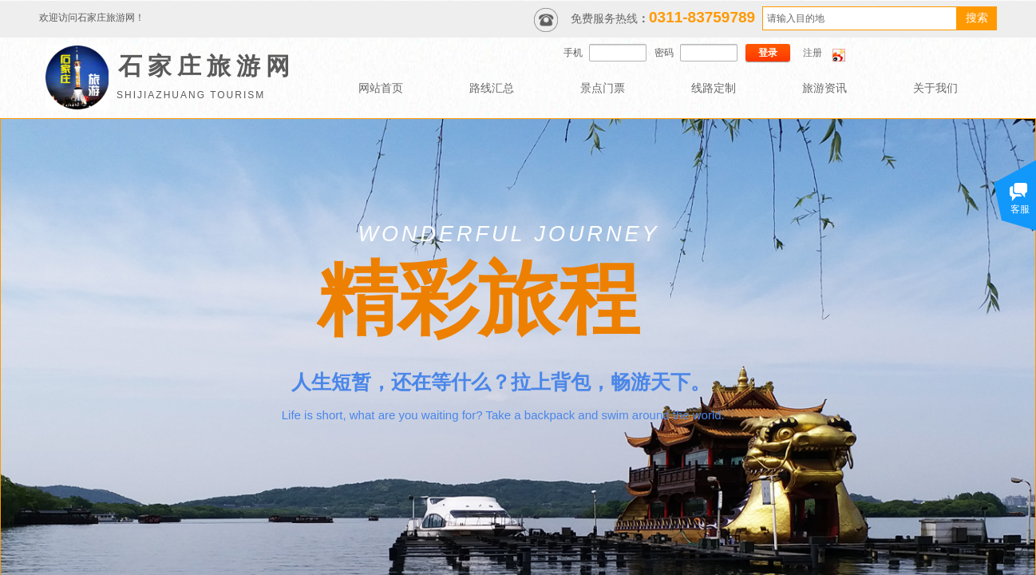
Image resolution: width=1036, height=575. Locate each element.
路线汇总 (491, 87)
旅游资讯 (824, 87)
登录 (767, 52)
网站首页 (380, 87)
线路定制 (713, 87)
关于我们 (935, 87)
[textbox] (859, 18)
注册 (812, 52)
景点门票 (602, 87)
